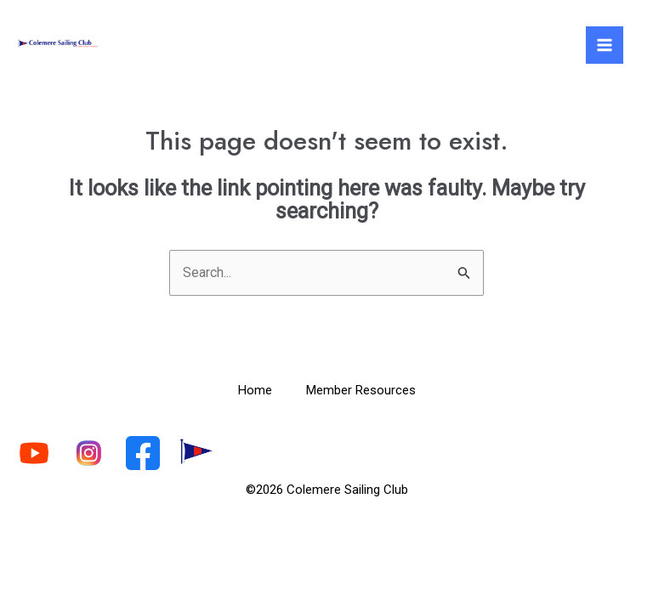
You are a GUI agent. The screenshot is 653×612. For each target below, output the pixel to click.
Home (255, 390)
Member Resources (361, 390)
